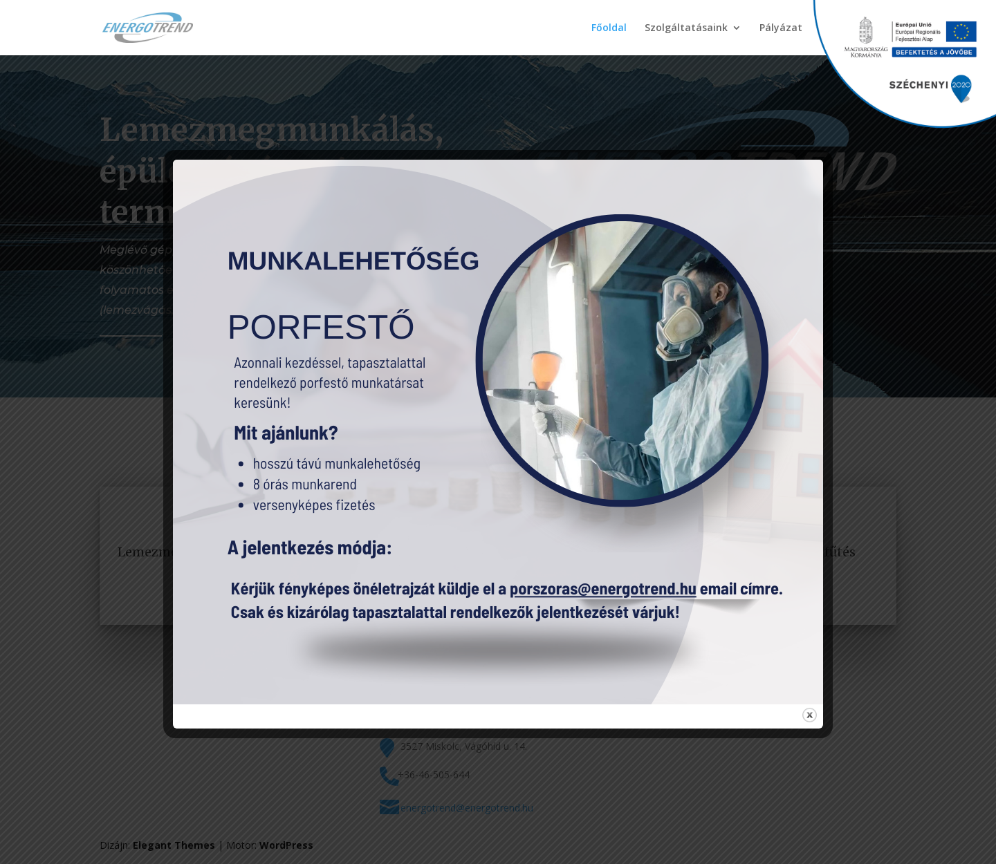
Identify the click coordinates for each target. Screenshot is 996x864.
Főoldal (609, 28)
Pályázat (780, 28)
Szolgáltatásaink (686, 28)
